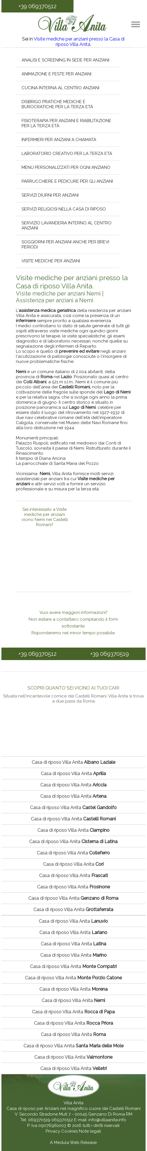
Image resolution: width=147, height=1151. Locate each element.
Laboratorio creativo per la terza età (67, 153)
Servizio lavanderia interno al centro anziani (67, 225)
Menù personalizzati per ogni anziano (66, 167)
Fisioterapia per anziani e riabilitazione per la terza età (66, 123)
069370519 (39, 1119)
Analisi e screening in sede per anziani (65, 60)
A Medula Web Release (73, 1142)
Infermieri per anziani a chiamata (59, 139)
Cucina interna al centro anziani (60, 87)
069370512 (62, 1119)
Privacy (53, 1131)
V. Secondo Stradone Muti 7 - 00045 (51, 1114)
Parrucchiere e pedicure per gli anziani (67, 181)
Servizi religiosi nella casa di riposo (64, 209)
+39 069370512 (37, 6)
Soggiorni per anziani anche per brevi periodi (65, 244)
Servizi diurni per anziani (50, 195)
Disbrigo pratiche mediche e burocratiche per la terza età (57, 104)
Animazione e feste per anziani (56, 73)
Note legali (90, 1131)
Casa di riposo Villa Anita (73, 762)
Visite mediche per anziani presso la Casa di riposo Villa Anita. (79, 41)
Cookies (70, 1131)
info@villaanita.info (107, 1119)
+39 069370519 (109, 653)
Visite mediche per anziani (51, 260)
